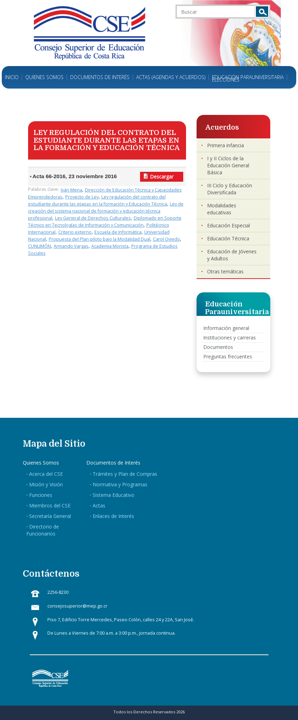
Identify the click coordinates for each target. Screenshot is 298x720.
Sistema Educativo (113, 495)
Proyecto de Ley (82, 197)
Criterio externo (75, 232)
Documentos (218, 347)
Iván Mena (71, 190)
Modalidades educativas (221, 209)
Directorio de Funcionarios (42, 530)
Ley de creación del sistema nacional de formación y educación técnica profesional (106, 211)
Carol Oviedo (166, 239)
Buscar (262, 11)
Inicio (12, 77)
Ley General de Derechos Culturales (93, 218)
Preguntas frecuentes (227, 356)
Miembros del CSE (50, 505)
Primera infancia (225, 145)
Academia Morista (109, 246)
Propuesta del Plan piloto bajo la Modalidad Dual (99, 239)
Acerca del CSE (46, 474)
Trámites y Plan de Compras (125, 474)
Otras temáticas (225, 271)
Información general (226, 328)
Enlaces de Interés (113, 516)
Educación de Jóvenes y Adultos (232, 255)
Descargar (161, 176)
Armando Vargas (71, 246)
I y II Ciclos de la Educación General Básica (228, 165)
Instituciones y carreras (229, 337)
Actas (99, 505)
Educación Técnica (228, 238)
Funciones (40, 495)
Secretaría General (50, 516)
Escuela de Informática (117, 232)
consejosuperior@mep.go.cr (77, 606)
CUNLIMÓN (39, 246)
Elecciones (225, 80)
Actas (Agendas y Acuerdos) (170, 77)
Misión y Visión (46, 484)
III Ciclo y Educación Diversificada (229, 189)
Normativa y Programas (120, 484)
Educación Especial (228, 225)
